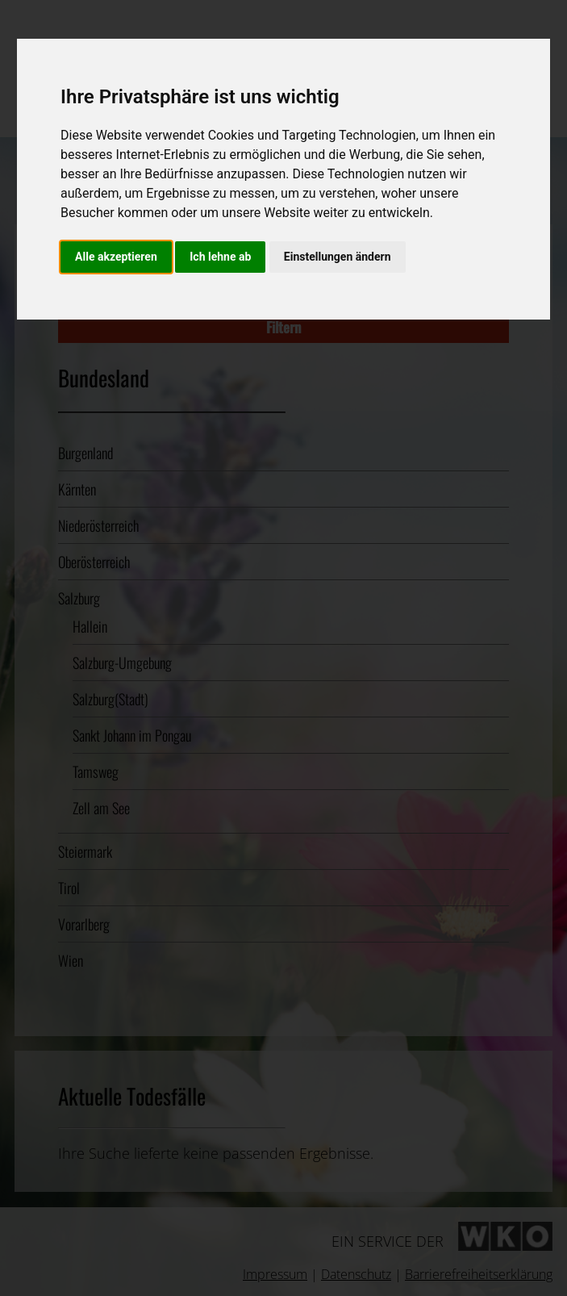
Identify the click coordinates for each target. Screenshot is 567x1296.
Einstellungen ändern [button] (337, 256)
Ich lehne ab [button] (220, 256)
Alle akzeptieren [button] (116, 256)
